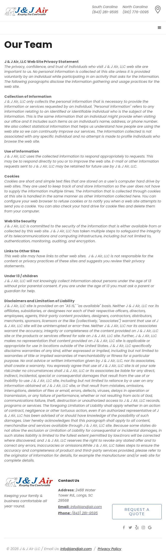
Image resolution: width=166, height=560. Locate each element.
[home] (26, 10)
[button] (159, 27)
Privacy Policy (109, 548)
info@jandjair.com (76, 548)
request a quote (136, 512)
